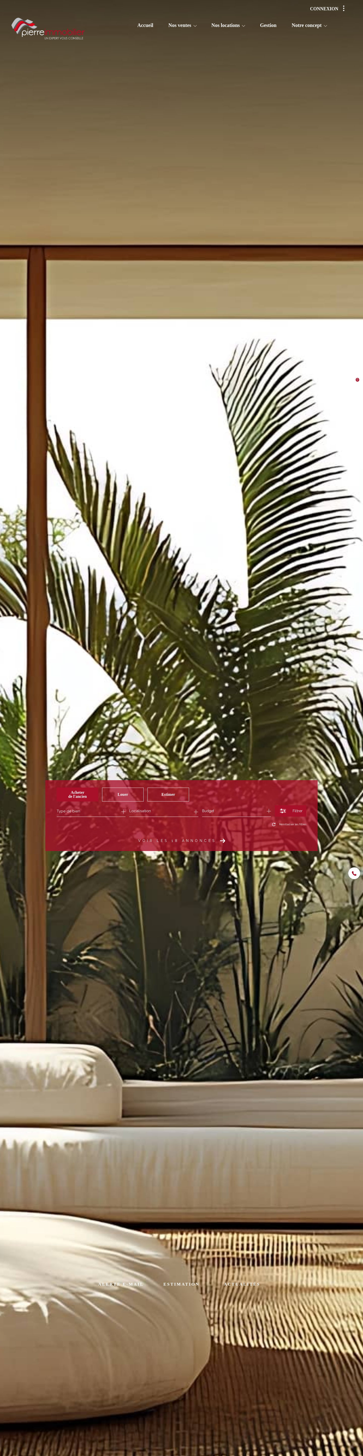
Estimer (168, 794)
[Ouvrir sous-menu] (195, 25)
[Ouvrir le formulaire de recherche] (290, 811)
